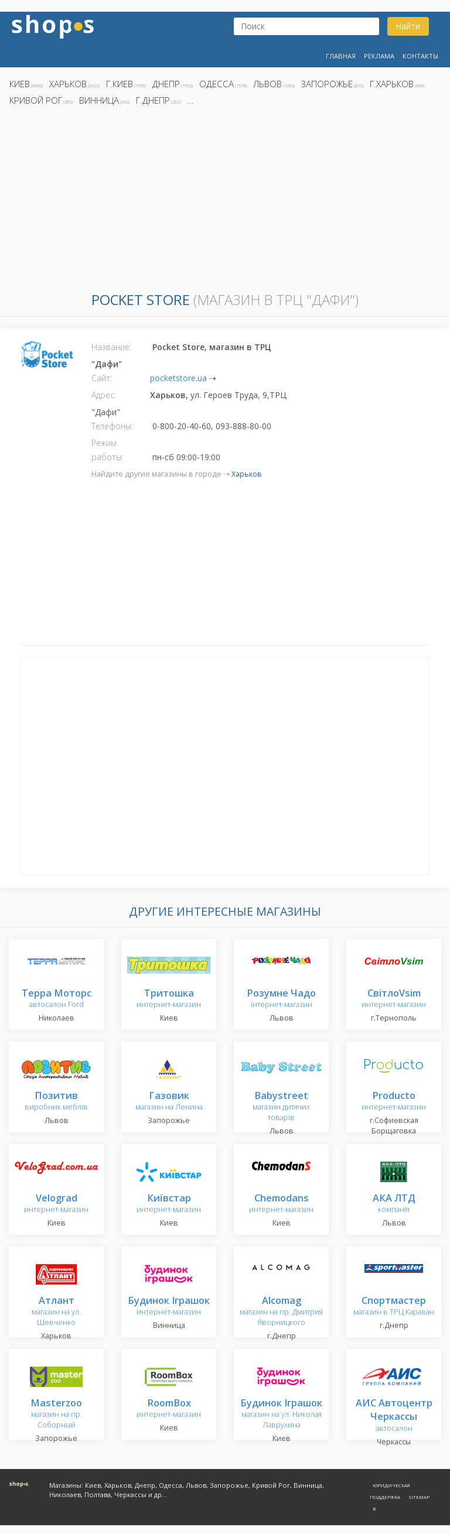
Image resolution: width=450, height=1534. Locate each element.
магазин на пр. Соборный (56, 1414)
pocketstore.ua (178, 378)
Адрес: (103, 394)
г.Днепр (153, 100)
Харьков (68, 84)
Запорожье (327, 84)
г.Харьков (392, 84)
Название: (111, 346)
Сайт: (101, 378)
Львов (267, 84)
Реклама (379, 56)
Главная (341, 56)
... (190, 100)
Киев (19, 84)
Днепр (166, 84)
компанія (394, 1204)
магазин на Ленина (169, 1101)
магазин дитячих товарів (281, 1106)
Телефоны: (112, 426)
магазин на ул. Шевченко (56, 1311)
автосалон (394, 1416)
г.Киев (119, 84)
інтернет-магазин (281, 999)
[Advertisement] (225, 196)
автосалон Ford (56, 999)
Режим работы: (107, 450)
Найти (408, 26)
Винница (99, 100)
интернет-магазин (169, 999)
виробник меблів (56, 1101)
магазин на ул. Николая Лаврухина (281, 1414)
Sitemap (418, 1497)
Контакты (420, 56)
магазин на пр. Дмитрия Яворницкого (281, 1311)
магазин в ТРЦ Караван (393, 1306)
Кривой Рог (35, 100)
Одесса (216, 84)
